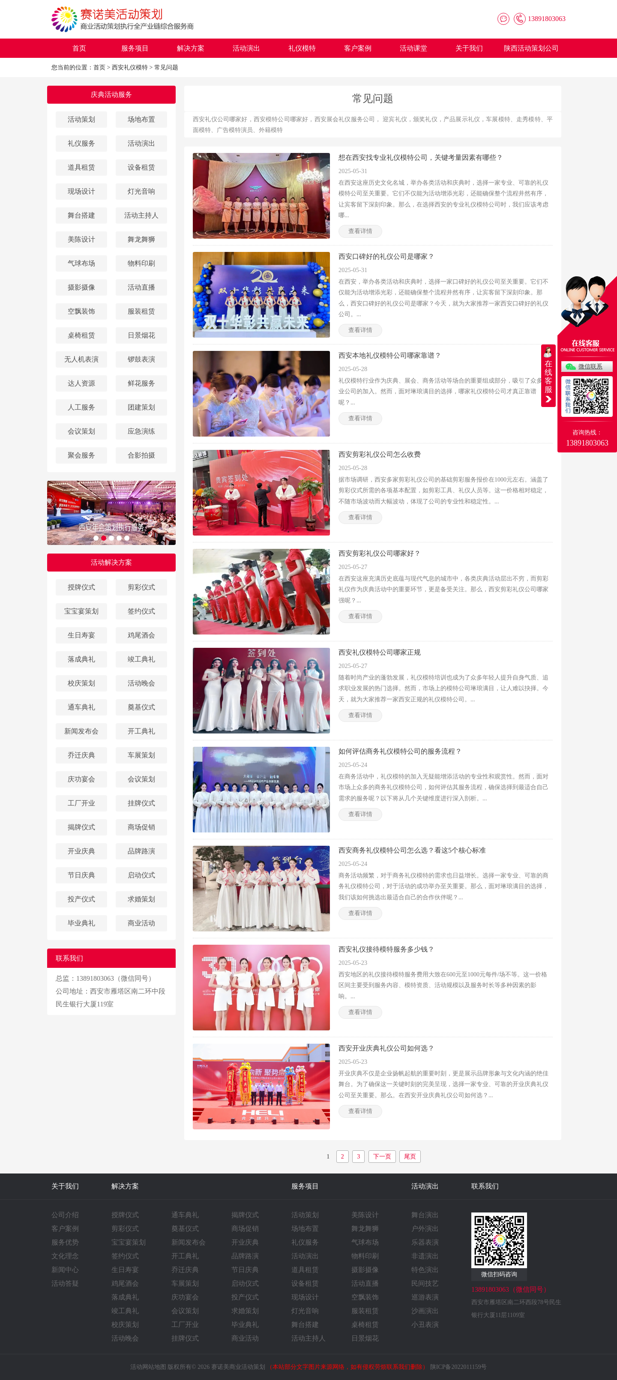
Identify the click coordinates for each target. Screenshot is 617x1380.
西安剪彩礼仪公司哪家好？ (379, 553)
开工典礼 (141, 731)
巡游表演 (425, 1297)
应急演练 (141, 431)
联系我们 (485, 1186)
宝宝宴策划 (81, 611)
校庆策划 (81, 683)
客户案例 (357, 48)
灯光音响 (141, 191)
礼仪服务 (81, 143)
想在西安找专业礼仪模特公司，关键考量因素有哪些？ (420, 157)
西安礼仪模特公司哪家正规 (379, 652)
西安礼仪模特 (130, 67)
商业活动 (141, 923)
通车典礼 (81, 707)
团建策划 (141, 407)
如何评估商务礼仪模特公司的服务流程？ (400, 751)
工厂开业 (81, 803)
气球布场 (81, 263)
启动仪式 (141, 875)
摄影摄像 (81, 287)
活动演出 (246, 48)
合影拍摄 (141, 455)
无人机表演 (81, 359)
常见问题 (166, 67)
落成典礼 (81, 659)
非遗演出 (425, 1256)
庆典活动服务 (111, 94)
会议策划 (81, 431)
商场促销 (141, 827)
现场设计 (81, 191)
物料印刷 (141, 263)
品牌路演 (141, 851)
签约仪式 (141, 611)
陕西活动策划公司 (531, 48)
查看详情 (360, 231)
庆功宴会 (81, 779)
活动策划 (81, 119)
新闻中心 (65, 1269)
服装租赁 (141, 311)
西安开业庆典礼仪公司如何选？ (386, 1048)
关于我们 (469, 48)
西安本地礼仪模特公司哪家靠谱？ (389, 355)
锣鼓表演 (141, 359)
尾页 (410, 1156)
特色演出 (425, 1269)
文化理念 (65, 1256)
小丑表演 (425, 1324)
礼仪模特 (302, 48)
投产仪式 (81, 899)
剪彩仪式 (141, 587)
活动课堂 (413, 48)
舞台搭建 (81, 215)
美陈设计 (81, 239)
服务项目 (135, 48)
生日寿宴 (81, 635)
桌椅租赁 (81, 335)
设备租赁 (141, 167)
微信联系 (590, 366)
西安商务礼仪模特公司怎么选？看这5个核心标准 (412, 850)
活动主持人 (141, 215)
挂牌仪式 (141, 803)
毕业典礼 (81, 923)
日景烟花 (141, 335)
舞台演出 (425, 1214)
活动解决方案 (111, 562)
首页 (79, 48)
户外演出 (425, 1228)
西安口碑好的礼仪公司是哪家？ (386, 256)
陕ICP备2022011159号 (458, 1367)
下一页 (382, 1156)
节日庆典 (81, 875)
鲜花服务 (141, 383)
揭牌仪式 (81, 827)
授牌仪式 (81, 587)
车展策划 (141, 755)
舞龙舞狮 (141, 239)
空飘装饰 (81, 311)
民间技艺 (425, 1283)
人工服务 (81, 407)
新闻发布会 (81, 731)
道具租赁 (81, 167)
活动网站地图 (148, 1367)
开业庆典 (81, 851)
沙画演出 (425, 1310)
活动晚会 (141, 683)
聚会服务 (81, 455)
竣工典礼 (141, 659)
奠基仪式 (141, 707)
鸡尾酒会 (141, 635)
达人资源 (81, 383)
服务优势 (65, 1242)
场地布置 (141, 119)
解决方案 (190, 48)
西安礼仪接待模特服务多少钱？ (386, 949)
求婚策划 (141, 899)
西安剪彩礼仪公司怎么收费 (379, 454)
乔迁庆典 (81, 755)
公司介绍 (65, 1214)
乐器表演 (425, 1242)
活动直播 (141, 287)
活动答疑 (65, 1283)
